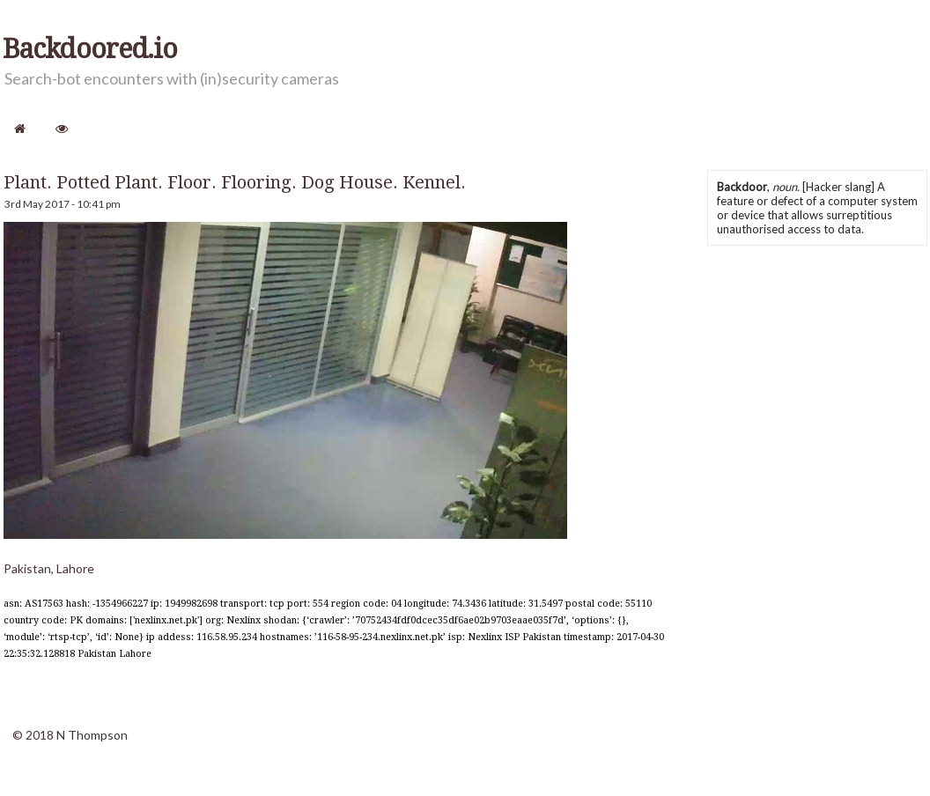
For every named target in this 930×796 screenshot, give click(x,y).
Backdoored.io (90, 49)
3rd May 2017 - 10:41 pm (62, 203)
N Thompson (92, 734)
